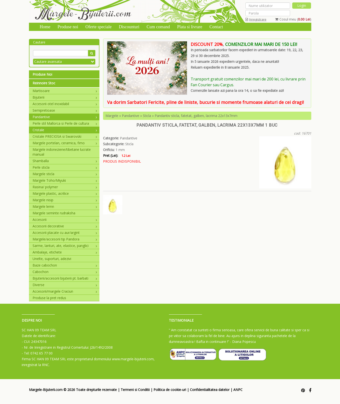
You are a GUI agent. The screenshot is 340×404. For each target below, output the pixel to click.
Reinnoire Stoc (44, 83)
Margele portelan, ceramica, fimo (65, 143)
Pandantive (65, 117)
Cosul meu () (293, 19)
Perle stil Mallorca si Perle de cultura (65, 123)
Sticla (147, 115)
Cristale (65, 130)
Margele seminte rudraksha (54, 213)
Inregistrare (255, 19)
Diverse (65, 284)
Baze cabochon (65, 265)
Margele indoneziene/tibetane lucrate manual (62, 152)
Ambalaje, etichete (65, 252)
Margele (111, 115)
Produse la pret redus (49, 298)
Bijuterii (65, 97)
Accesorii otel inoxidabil (65, 103)
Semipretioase (65, 110)
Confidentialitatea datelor (209, 389)
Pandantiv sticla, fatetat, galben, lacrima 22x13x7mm (196, 115)
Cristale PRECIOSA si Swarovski (65, 136)
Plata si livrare (189, 26)
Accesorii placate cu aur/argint (65, 232)
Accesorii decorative (65, 226)
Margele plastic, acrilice (65, 193)
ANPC (238, 389)
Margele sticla (65, 174)
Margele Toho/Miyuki (65, 180)
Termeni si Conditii (135, 389)
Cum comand (158, 26)
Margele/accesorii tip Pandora (65, 239)
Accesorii (65, 219)
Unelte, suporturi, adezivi (52, 258)
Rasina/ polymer (65, 187)
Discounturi (129, 26)
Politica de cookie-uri (169, 389)
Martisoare (65, 90)
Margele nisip (65, 200)
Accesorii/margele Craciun (65, 291)
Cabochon (65, 271)
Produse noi (68, 26)
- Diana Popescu (243, 341)
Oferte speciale (98, 26)
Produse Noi (42, 74)
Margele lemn (65, 206)
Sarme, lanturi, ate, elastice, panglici (65, 245)
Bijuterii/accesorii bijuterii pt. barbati (65, 278)
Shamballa (65, 161)
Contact (216, 26)
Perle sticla (65, 167)
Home (45, 26)
